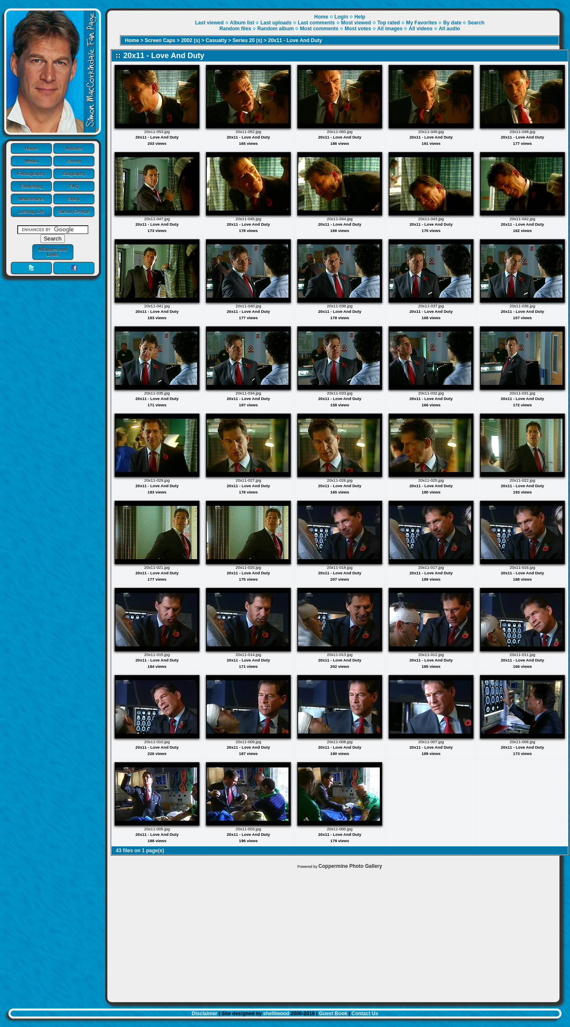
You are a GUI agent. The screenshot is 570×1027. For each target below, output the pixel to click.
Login (341, 17)
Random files (235, 29)
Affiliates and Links (52, 252)
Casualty (216, 40)
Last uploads (276, 23)
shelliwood (276, 1013)
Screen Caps (160, 40)
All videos (421, 29)
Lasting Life (31, 211)
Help (359, 17)
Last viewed (209, 23)
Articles (74, 148)
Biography (74, 173)
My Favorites (421, 23)
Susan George (74, 211)
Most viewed (356, 23)
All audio (449, 29)
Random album (275, 29)
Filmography (31, 173)
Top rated (388, 23)
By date (452, 23)
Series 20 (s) (247, 40)
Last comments (316, 23)
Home (31, 148)
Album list (242, 23)
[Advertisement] (333, 933)
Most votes (358, 29)
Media (31, 160)
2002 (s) (190, 40)
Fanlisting (31, 186)
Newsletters (31, 198)
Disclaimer (205, 1013)
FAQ (74, 186)
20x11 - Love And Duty (295, 40)
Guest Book (333, 1013)
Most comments (319, 29)
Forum (74, 160)
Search (476, 23)
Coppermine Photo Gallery (350, 866)
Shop (74, 198)
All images (389, 29)
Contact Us (365, 1013)
